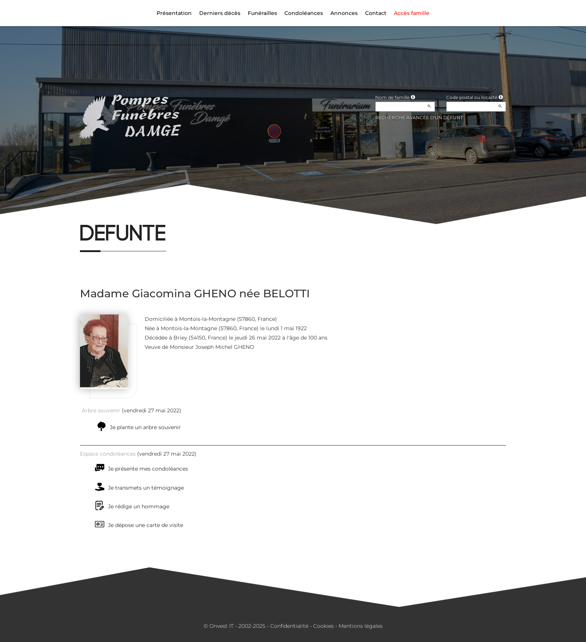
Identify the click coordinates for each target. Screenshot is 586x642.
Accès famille (411, 13)
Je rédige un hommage (138, 506)
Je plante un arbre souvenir (145, 427)
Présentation (174, 13)
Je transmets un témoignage (146, 487)
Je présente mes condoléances (148, 468)
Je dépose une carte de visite (145, 525)
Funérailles (262, 13)
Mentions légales (361, 626)
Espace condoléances (108, 453)
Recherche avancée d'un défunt (419, 117)
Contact (375, 13)
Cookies (323, 626)
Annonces (344, 13)
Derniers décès (219, 13)
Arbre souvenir (101, 410)
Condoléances (303, 13)
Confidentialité (289, 626)
